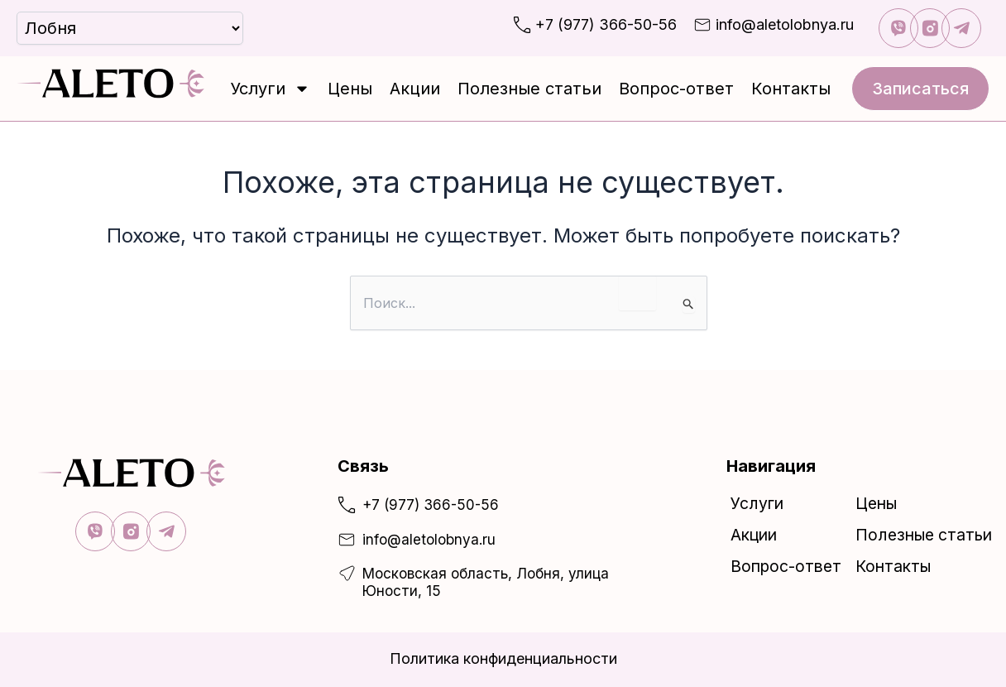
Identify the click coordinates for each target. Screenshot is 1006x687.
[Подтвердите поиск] (689, 304)
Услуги (270, 88)
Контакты (791, 88)
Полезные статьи (529, 88)
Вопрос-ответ (676, 88)
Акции (415, 88)
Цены (350, 88)
